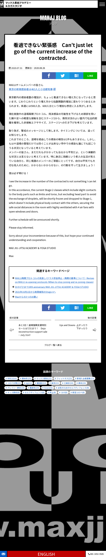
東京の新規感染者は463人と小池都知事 (31, 89)
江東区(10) (68, 383)
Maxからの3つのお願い (26, 296)
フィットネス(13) (64, 378)
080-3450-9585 (96, 554)
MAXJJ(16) (12, 378)
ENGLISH (46, 554)
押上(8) (53, 392)
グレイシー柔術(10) (16, 387)
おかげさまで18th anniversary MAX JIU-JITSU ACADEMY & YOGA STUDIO (52, 287)
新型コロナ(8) (78, 392)
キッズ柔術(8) (13, 392)
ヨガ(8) (64, 392)
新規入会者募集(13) (85, 378)
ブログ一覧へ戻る (53, 345)
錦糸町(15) (26, 378)
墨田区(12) (41, 383)
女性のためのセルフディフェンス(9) (73, 387)
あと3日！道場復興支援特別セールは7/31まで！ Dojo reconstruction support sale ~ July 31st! (32, 330)
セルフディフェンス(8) (34, 392)
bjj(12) (29, 383)
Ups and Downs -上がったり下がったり (73, 326)
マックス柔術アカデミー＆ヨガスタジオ (18, 4)
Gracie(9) (48, 387)
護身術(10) (34, 387)
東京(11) (55, 383)
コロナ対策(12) (14, 383)
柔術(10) (82, 383)
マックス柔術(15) (43, 378)
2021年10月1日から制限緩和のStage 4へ (35, 291)
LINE (90, 75)
